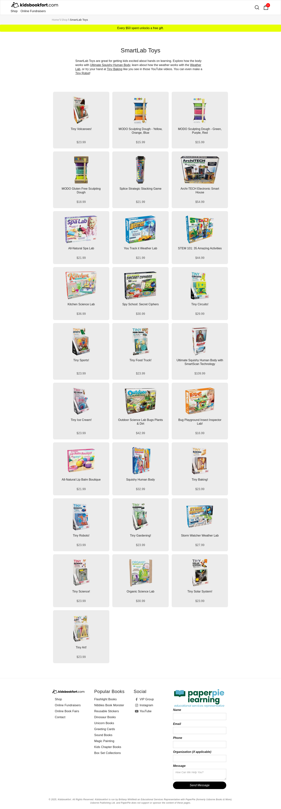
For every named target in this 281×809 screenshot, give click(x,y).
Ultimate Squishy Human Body (110, 65)
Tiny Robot (82, 73)
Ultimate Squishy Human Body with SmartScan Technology (200, 362)
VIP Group (147, 699)
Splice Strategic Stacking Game (140, 188)
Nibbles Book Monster (109, 705)
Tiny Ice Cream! (81, 419)
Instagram (146, 705)
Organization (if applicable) (192, 751)
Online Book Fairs (67, 711)
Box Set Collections (107, 753)
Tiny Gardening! (140, 535)
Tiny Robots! (81, 535)
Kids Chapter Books (107, 747)
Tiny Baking (114, 69)
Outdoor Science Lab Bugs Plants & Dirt (140, 421)
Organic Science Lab (140, 591)
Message (179, 765)
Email (177, 723)
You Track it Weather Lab (140, 248)
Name (177, 709)
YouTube (146, 711)
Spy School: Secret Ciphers (140, 304)
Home (55, 19)
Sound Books (103, 735)
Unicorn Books (104, 723)
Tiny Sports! (81, 360)
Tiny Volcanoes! (81, 129)
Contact (60, 717)
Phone (177, 737)
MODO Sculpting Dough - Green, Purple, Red (200, 130)
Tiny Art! (81, 647)
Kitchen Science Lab (81, 304)
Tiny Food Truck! (140, 360)
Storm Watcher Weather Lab (200, 535)
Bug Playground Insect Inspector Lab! (199, 421)
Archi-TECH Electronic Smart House (200, 190)
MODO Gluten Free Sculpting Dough (81, 190)
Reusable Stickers (106, 711)
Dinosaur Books (105, 717)
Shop (14, 11)
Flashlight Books (105, 699)
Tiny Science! (81, 591)
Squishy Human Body (140, 479)
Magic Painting (104, 741)
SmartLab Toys (79, 19)
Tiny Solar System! (199, 591)
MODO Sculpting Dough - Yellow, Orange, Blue (140, 130)
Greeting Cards (104, 729)
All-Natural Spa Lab (81, 248)
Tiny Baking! (200, 479)
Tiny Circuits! (199, 304)
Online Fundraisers (33, 11)
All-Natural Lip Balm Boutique (81, 479)
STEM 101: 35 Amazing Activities (200, 248)
